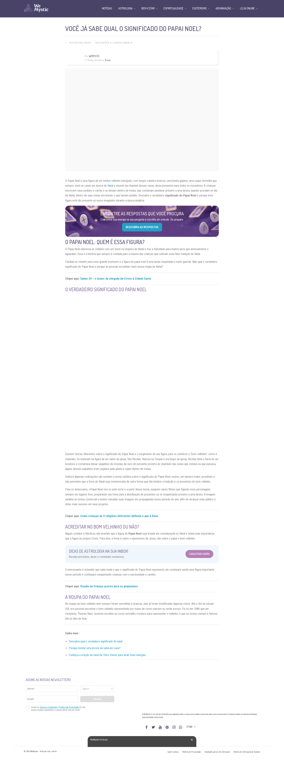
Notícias (107, 8)
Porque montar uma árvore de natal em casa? (94, 648)
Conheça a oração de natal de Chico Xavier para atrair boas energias (107, 655)
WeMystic (94, 56)
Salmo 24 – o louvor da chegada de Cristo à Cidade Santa (115, 278)
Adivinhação (223, 8)
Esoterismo (199, 8)
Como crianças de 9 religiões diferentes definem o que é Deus (119, 516)
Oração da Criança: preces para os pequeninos (109, 586)
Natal (110, 185)
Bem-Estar (148, 8)
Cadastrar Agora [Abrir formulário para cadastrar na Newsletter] (199, 553)
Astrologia (125, 8)
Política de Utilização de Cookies (246, 752)
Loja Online (247, 8)
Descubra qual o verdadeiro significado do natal (95, 641)
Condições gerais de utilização (217, 752)
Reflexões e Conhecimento (114, 42)
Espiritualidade (80, 42)
